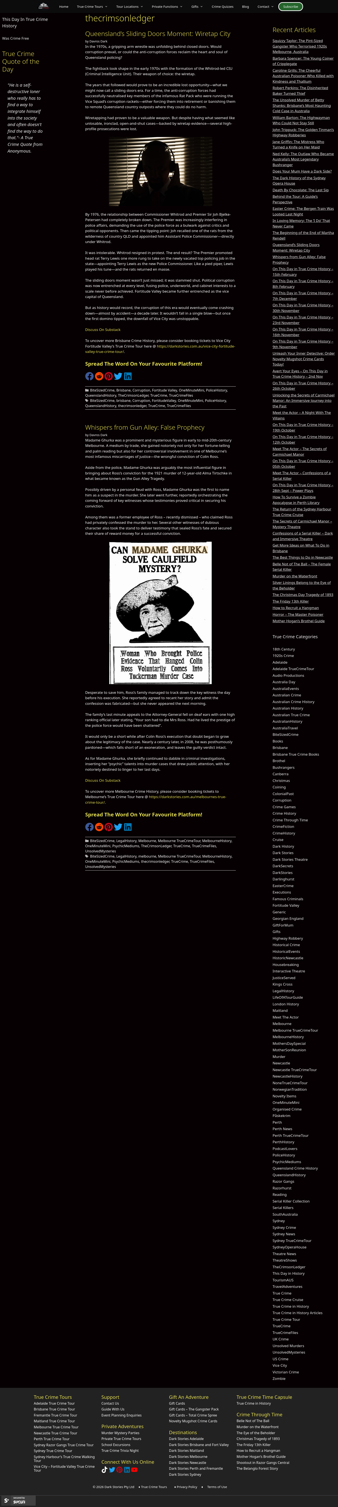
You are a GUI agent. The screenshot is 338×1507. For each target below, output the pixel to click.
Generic (279, 912)
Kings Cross (282, 984)
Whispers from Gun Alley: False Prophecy (144, 427)
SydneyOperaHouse (289, 1247)
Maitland (280, 1010)
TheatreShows (284, 1260)
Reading (279, 1194)
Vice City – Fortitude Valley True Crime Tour (64, 1468)
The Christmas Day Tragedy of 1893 (302, 594)
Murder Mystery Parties (120, 1433)
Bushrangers (283, 767)
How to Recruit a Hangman (295, 607)
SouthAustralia (285, 1214)
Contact (268, 6)
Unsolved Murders (288, 1345)
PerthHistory (283, 1141)
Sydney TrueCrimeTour (291, 1240)
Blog (245, 6)
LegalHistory (126, 840)
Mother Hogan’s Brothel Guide (298, 620)
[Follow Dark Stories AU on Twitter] (112, 1471)
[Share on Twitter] (118, 379)
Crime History (284, 813)
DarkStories (282, 872)
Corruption (141, 390)
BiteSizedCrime (102, 390)
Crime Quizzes (222, 6)
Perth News (282, 1128)
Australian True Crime (291, 714)
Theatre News (284, 1253)
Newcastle (281, 1063)
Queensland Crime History (295, 1168)
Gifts (199, 6)
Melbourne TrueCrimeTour (179, 840)
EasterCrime (283, 885)
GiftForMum (282, 925)
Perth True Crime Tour (52, 1439)
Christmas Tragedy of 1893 (258, 1438)
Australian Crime (286, 695)
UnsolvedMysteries (100, 851)
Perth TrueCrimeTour (290, 1135)
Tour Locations (132, 6)
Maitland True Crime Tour (54, 1421)
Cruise (277, 839)
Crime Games (284, 806)
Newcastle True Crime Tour (55, 1433)
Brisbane (123, 390)
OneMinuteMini (191, 390)
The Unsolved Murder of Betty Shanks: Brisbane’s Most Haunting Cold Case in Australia (301, 105)
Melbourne (147, 840)
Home (63, 6)
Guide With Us (112, 1409)
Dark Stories (282, 852)
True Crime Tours (94, 6)
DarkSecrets (282, 865)
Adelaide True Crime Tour (54, 1403)
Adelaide (279, 662)
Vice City (279, 1365)
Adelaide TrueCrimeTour (293, 668)
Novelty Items (284, 1096)
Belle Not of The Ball (253, 1420)
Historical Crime (286, 944)
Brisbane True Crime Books (295, 754)
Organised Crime (287, 1109)
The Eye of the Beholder (256, 1433)
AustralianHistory (287, 721)
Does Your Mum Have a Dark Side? (302, 171)
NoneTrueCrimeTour (290, 1082)
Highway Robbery (287, 938)
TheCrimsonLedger (133, 395)
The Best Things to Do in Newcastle (302, 557)
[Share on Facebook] (89, 379)
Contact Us (110, 1403)
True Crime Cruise (287, 1299)
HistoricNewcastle (287, 957)
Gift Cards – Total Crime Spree (193, 1415)
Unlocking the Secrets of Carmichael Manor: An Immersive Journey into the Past (303, 401)
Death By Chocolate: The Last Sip (300, 189)
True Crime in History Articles (297, 1312)
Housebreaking (285, 964)
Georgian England (288, 918)
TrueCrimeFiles (181, 395)
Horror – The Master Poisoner (297, 614)
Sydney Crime (284, 1227)
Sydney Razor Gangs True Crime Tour (64, 1445)
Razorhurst (281, 1188)
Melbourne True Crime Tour (56, 1427)
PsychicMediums (125, 846)
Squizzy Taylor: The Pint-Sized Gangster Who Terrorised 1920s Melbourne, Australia (299, 46)
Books (277, 741)
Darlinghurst (283, 879)
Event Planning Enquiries (121, 1415)
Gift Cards (177, 1403)
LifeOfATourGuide (287, 997)
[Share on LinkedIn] (128, 379)
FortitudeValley (164, 400)
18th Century (283, 649)
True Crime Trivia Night (120, 1450)
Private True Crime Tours (121, 1438)
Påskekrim (281, 1115)
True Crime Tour (286, 1319)
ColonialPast (283, 793)
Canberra (280, 773)
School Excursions (115, 1444)
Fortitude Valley (164, 390)
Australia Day (283, 681)
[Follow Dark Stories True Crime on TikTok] (104, 1471)
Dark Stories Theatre (290, 859)
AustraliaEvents (285, 688)
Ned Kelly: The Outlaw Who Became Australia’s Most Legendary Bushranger (303, 159)
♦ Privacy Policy (185, 1487)
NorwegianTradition (289, 1089)
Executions (281, 892)
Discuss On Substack (102, 329)
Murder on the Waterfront (294, 576)
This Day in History (288, 1273)
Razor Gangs (283, 1181)
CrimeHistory (283, 833)
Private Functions (169, 6)
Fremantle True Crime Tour (55, 1415)
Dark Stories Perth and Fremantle (196, 1468)
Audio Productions (288, 675)
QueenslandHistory (100, 395)
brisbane (123, 400)
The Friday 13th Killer (290, 601)
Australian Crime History (293, 701)
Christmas (281, 780)
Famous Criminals (287, 898)
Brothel (278, 760)
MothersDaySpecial (289, 1043)
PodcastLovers (284, 1148)
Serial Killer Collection (291, 1201)
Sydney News (283, 1233)
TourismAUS (282, 1280)
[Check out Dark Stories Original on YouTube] (134, 1471)
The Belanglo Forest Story (257, 1468)
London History (285, 1004)
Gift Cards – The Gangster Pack (194, 1409)
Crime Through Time (290, 819)
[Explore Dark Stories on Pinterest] (119, 1471)
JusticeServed (283, 977)
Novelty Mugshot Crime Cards (193, 1421)
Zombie (278, 1378)
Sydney (278, 1220)
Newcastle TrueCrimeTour (294, 1069)
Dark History (283, 846)
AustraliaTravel (285, 727)
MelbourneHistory (217, 840)
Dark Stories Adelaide (186, 1438)
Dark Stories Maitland (186, 1450)
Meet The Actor (285, 1017)
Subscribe (290, 6)
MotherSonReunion (289, 1049)
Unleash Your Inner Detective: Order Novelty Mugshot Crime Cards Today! (303, 359)
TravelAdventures (287, 1286)
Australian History (287, 708)
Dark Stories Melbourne (188, 1456)
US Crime (280, 1358)
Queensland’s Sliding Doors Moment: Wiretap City (157, 33)
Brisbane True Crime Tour (54, 1409)
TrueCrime (158, 395)
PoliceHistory (216, 390)
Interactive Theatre (288, 971)
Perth (277, 1122)
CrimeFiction (283, 826)
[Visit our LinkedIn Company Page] (127, 1471)
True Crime (281, 1293)
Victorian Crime (285, 1372)
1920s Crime (283, 655)
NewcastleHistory (287, 1076)
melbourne (147, 856)
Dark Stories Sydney (185, 1474)
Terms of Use (217, 1487)
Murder (278, 1056)
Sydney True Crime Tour (53, 1450)
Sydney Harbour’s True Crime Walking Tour (64, 1458)
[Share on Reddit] (99, 379)
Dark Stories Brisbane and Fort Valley (199, 1444)
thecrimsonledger (132, 405)
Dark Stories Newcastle (187, 1462)
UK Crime (280, 1339)
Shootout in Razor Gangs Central (263, 1462)
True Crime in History (290, 1306)
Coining (279, 787)
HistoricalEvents (286, 951)
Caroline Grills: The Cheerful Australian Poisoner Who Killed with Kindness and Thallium (303, 76)
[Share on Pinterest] (108, 379)
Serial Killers (282, 1207)
